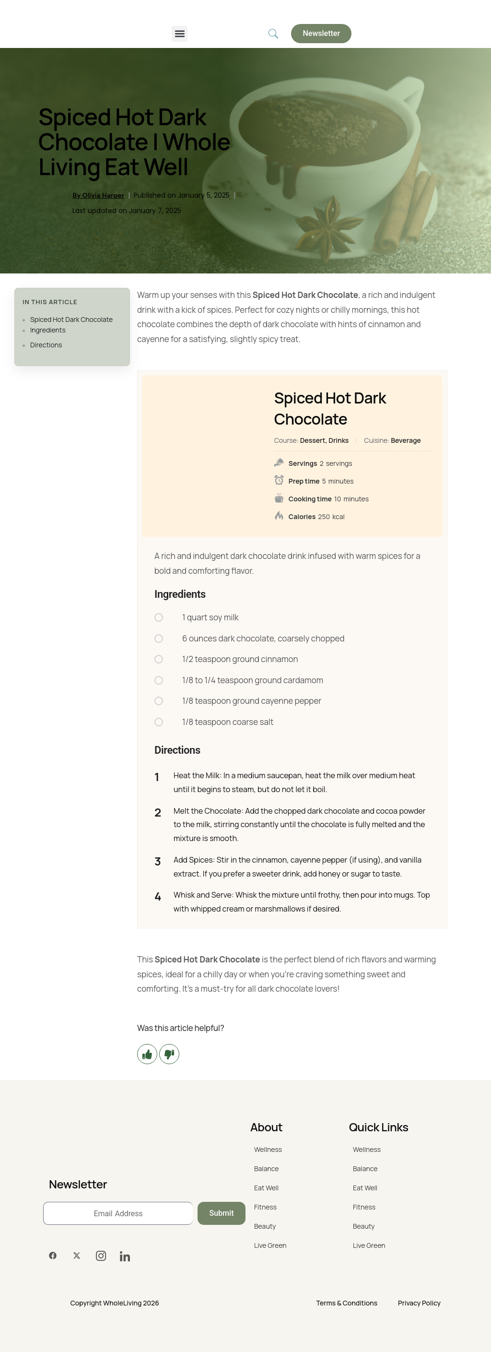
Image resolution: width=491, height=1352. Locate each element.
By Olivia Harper (98, 195)
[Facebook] (52, 1256)
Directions (46, 344)
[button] (179, 34)
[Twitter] (76, 1256)
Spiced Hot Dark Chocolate (71, 319)
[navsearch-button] (273, 34)
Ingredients (48, 329)
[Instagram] (100, 1256)
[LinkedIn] (124, 1256)
